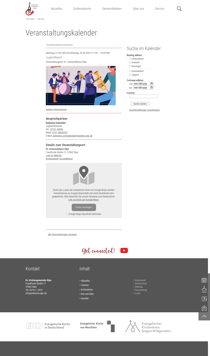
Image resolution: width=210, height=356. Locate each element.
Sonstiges (135, 66)
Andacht (134, 62)
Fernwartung (141, 290)
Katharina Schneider (56, 122)
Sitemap (139, 286)
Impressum (140, 280)
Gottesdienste (82, 9)
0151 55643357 (59, 132)
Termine (85, 285)
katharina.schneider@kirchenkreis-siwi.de (72, 135)
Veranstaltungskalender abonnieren (59, 45)
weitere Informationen (56, 109)
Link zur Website (54, 155)
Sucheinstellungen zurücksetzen (144, 110)
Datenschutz (141, 283)
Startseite (30, 19)
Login (137, 293)
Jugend (134, 74)
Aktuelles (56, 9)
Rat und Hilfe (87, 293)
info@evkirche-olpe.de (36, 293)
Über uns (138, 9)
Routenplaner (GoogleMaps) (59, 158)
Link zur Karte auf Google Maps (83, 199)
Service (159, 9)
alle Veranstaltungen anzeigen (62, 234)
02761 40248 (56, 129)
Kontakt (85, 298)
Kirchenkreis (87, 289)
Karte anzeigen (84, 207)
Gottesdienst (136, 58)
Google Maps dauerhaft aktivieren (84, 214)
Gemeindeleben (112, 9)
